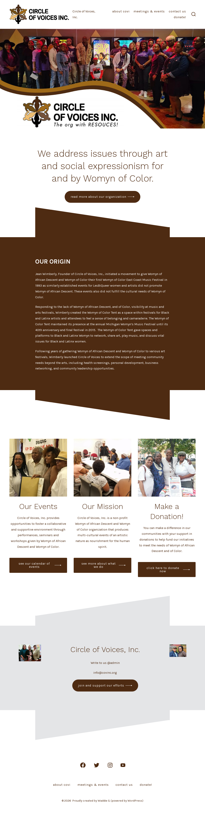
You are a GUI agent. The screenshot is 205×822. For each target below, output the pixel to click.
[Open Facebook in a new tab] (82, 765)
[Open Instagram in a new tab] (110, 765)
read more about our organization (98, 197)
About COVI (121, 11)
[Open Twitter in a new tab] (96, 765)
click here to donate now (163, 569)
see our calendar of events (34, 565)
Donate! (180, 17)
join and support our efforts (101, 685)
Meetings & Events (149, 11)
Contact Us (177, 11)
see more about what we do (98, 565)
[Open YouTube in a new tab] (123, 765)
